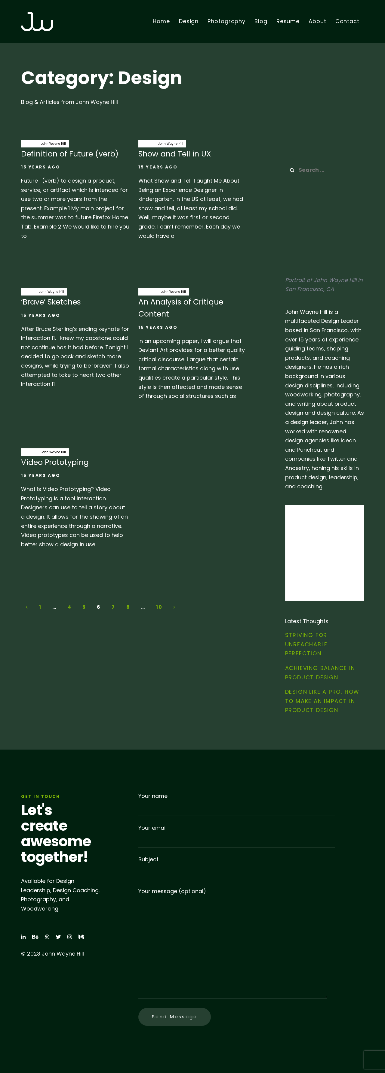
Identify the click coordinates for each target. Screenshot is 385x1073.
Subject (236, 867)
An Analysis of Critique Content (192, 347)
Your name (236, 804)
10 (159, 607)
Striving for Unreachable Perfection (306, 644)
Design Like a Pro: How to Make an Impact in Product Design (322, 701)
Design (29, 143)
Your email (236, 836)
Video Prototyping (75, 501)
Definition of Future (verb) (75, 193)
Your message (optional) (232, 943)
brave (28, 291)
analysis (148, 291)
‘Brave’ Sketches (75, 341)
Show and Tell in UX (192, 193)
